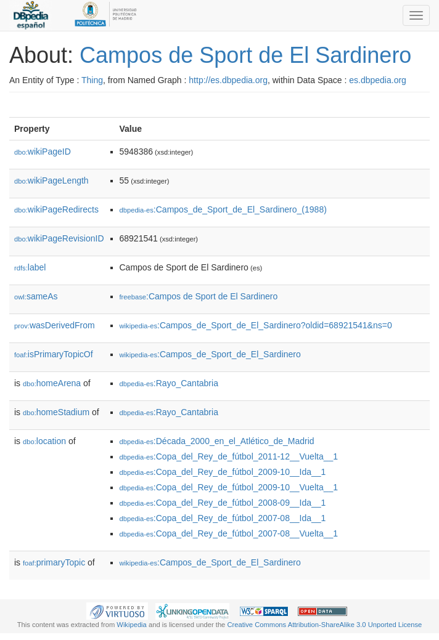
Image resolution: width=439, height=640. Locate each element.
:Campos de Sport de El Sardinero (199, 296)
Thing (92, 80)
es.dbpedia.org (377, 80)
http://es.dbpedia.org (228, 80)
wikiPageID (42, 151)
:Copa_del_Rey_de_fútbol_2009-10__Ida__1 (223, 472)
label (30, 267)
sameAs (35, 296)
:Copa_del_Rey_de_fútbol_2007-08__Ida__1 (223, 518)
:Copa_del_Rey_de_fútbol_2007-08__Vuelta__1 (229, 533)
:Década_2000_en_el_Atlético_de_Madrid (217, 441)
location (44, 441)
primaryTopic (54, 562)
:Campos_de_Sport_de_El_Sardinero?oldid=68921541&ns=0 (256, 325)
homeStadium (56, 412)
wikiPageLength (51, 180)
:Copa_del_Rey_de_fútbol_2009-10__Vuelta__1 (229, 487)
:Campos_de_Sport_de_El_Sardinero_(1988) (223, 209)
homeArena (52, 383)
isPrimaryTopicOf (53, 354)
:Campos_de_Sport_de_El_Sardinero (210, 354)
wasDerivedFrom (54, 325)
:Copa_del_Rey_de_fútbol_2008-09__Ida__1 (223, 503)
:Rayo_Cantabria (169, 383)
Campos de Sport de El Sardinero (245, 55)
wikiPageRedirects (56, 209)
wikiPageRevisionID (59, 238)
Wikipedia (132, 624)
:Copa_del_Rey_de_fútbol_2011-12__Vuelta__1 (229, 456)
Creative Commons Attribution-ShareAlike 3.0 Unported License (324, 624)
